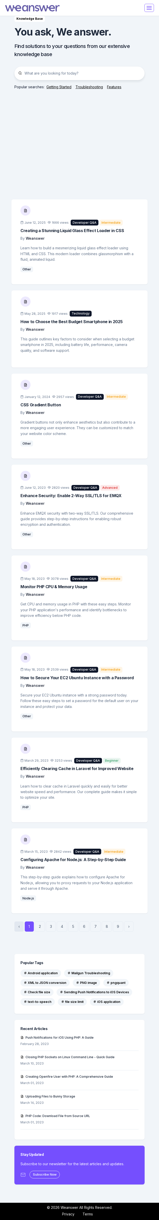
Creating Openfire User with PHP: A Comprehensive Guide (66, 1076)
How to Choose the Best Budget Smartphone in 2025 (71, 321)
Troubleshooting (89, 87)
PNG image (86, 983)
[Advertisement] (79, 139)
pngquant (116, 983)
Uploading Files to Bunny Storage (47, 1096)
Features (114, 87)
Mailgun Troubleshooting (88, 973)
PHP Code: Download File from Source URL (55, 1116)
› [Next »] (128, 926)
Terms (88, 1214)
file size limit (72, 1002)
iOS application (106, 1002)
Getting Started (58, 87)
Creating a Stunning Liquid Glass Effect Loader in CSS (72, 230)
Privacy (68, 1214)
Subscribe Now (45, 1174)
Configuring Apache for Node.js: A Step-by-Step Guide (73, 859)
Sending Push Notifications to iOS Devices (94, 992)
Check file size (37, 992)
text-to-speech (37, 1002)
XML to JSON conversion (45, 983)
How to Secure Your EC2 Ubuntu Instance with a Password (77, 677)
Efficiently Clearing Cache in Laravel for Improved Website (77, 768)
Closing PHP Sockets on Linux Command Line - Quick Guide (67, 1057)
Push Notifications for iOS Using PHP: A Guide (57, 1037)
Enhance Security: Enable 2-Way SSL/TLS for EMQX (70, 495)
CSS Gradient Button (40, 404)
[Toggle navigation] (149, 8)
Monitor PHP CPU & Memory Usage (53, 586)
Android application (41, 973)
